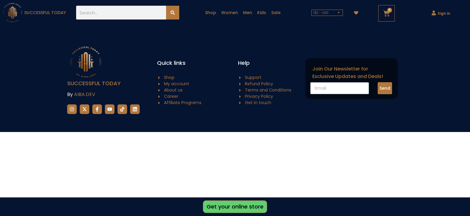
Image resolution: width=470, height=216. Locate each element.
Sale (276, 13)
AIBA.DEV (84, 94)
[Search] (172, 13)
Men (247, 13)
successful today (45, 13)
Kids (261, 13)
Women (229, 13)
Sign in (444, 13)
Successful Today (94, 83)
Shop (210, 13)
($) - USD (320, 12)
